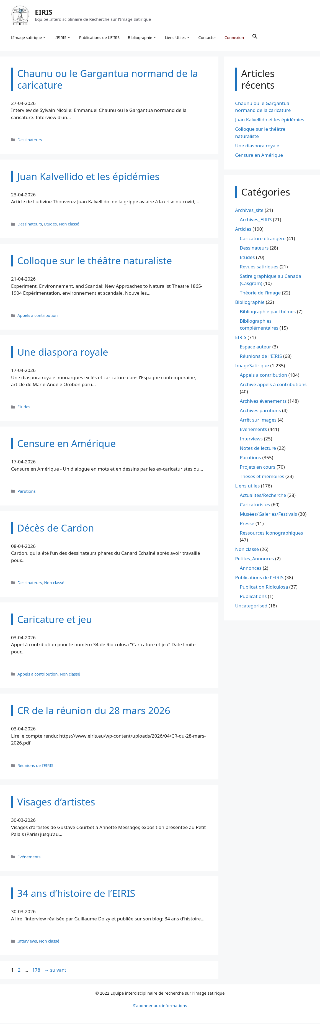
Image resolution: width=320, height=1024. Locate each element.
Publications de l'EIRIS (259, 578)
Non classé (69, 224)
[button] (255, 37)
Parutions (26, 491)
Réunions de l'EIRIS (35, 766)
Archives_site (249, 211)
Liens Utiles (177, 37)
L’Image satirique (29, 37)
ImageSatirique (252, 366)
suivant (55, 970)
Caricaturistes (255, 505)
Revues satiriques (259, 267)
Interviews (27, 942)
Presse (247, 524)
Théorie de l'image (260, 293)
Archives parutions (260, 411)
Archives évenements (263, 401)
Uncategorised (251, 606)
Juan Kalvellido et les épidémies (269, 120)
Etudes (50, 224)
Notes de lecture (258, 448)
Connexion (234, 37)
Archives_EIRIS (256, 220)
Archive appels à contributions (273, 385)
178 (37, 970)
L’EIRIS (63, 37)
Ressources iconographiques (271, 533)
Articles (243, 230)
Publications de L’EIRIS (99, 37)
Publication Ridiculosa (264, 587)
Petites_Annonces (254, 559)
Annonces (251, 569)
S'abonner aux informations (160, 1006)
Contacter (207, 37)
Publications (253, 597)
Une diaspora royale (257, 146)
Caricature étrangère (262, 239)
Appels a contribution (37, 316)
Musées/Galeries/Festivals (268, 514)
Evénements (28, 857)
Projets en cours (257, 467)
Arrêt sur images (258, 420)
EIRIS (44, 12)
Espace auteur (255, 347)
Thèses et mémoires (262, 477)
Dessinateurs (29, 140)
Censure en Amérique (259, 155)
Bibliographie (142, 37)
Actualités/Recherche (263, 495)
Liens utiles (247, 486)
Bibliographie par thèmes (268, 312)
